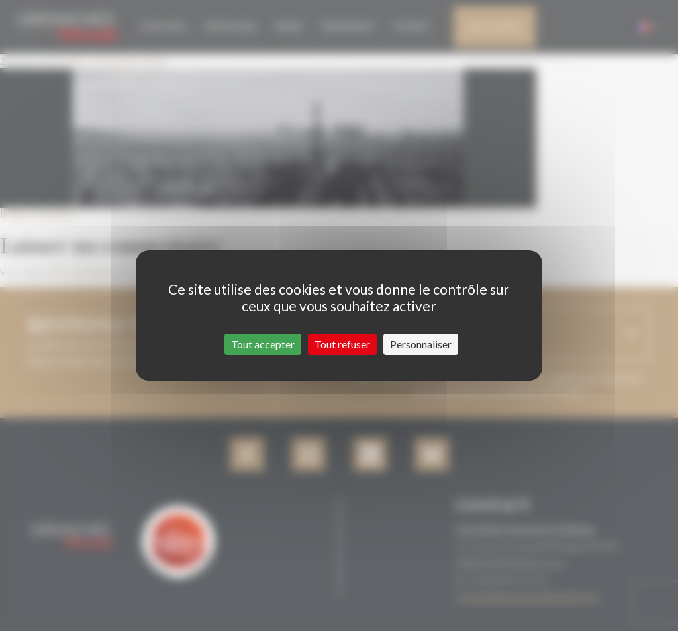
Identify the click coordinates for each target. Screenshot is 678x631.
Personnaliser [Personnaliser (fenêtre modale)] (421, 344)
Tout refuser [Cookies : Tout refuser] (342, 344)
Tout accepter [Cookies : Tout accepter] (263, 344)
